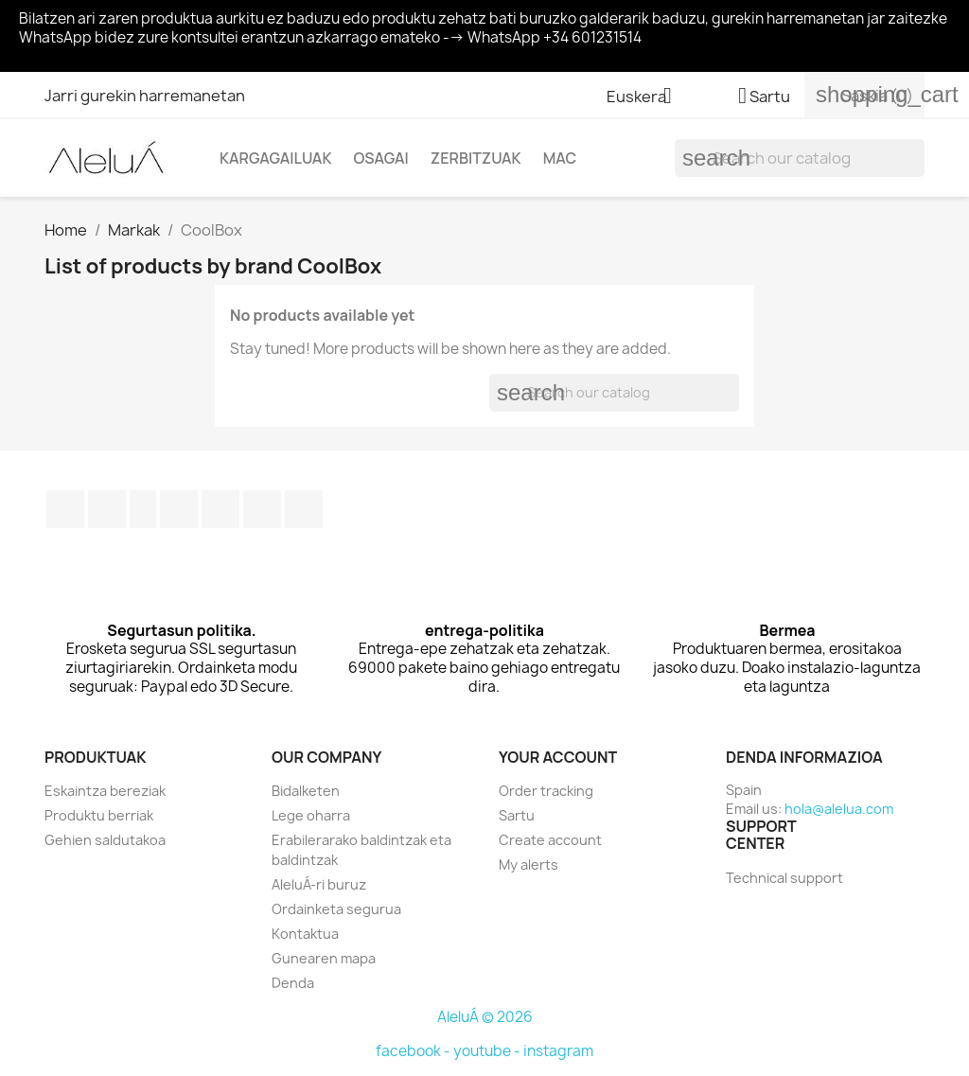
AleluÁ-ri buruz (319, 884)
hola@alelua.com (838, 809)
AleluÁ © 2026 (485, 1017)
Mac (560, 158)
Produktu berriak (98, 815)
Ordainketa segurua (336, 909)
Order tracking (546, 791)
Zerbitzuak (476, 158)
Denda (293, 983)
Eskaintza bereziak (105, 791)
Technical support (784, 878)
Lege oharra (311, 815)
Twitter (107, 509)
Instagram (262, 509)
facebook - (414, 1051)
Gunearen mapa (324, 958)
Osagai (380, 158)
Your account (558, 757)
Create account (550, 840)
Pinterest (220, 509)
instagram (558, 1051)
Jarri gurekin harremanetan (144, 95)
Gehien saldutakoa (105, 840)
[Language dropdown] (646, 97)
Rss (143, 509)
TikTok (304, 509)
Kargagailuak (275, 158)
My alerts (528, 864)
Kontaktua (305, 934)
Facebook (65, 509)
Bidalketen (306, 791)
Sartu (517, 815)
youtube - (488, 1051)
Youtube (179, 509)
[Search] (800, 158)
